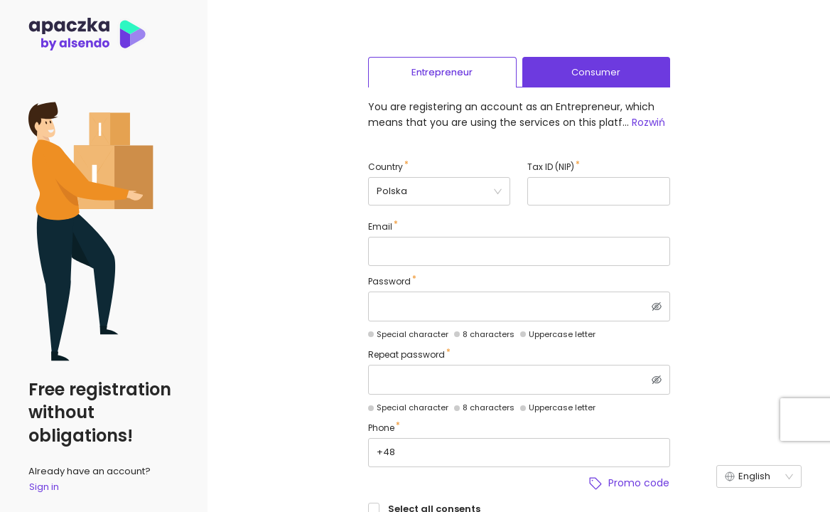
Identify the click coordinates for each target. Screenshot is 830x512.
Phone (381, 428)
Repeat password (406, 354)
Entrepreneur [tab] (442, 72)
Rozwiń (648, 122)
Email (380, 226)
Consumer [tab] (595, 72)
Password (389, 281)
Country (385, 167)
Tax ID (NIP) (550, 167)
